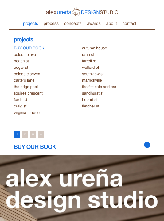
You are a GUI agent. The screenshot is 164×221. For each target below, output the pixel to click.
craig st (20, 106)
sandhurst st (92, 93)
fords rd (20, 99)
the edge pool (26, 86)
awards (93, 23)
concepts (72, 23)
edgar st (21, 67)
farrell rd (89, 61)
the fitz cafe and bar (99, 86)
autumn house (94, 48)
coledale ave (25, 54)
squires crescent (28, 93)
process (51, 23)
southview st (92, 73)
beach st (21, 61)
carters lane (24, 80)
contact (129, 23)
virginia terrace (27, 112)
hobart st (89, 99)
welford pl (90, 67)
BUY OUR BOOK (29, 48)
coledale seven (27, 73)
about (111, 23)
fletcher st (90, 106)
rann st (88, 54)
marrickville (92, 80)
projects (30, 23)
